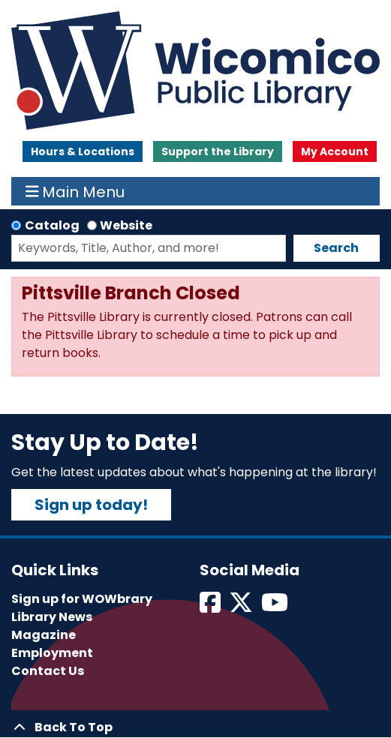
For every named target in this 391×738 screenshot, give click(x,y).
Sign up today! (91, 504)
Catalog (52, 225)
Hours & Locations (82, 151)
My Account (334, 151)
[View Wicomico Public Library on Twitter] (242, 607)
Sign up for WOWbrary (81, 599)
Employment (52, 653)
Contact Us (47, 671)
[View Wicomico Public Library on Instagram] (275, 607)
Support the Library (217, 151)
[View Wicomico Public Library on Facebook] (211, 607)
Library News (51, 617)
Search (336, 247)
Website (126, 225)
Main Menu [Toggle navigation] (75, 191)
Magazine (43, 635)
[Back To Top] (195, 727)
